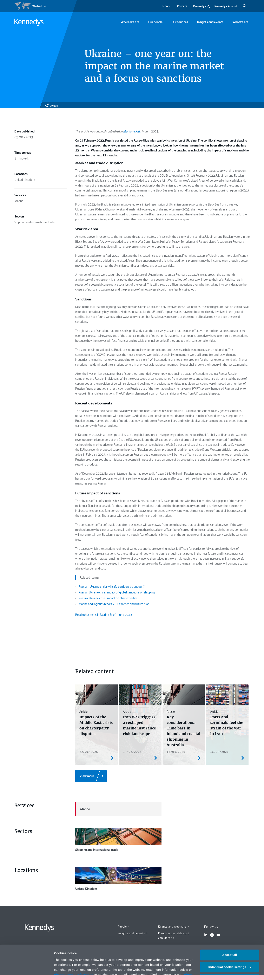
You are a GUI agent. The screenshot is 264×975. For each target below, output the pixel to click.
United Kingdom (118, 879)
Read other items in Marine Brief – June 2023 (103, 614)
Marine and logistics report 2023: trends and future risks (114, 604)
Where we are (130, 22)
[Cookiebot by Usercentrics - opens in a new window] (27, 967)
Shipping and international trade (118, 840)
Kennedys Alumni (225, 6)
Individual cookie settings (229, 943)
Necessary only (229, 955)
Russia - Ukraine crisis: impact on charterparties (108, 598)
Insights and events (210, 22)
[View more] (91, 776)
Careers (182, 6)
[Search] (244, 6)
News (166, 6)
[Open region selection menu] (30, 6)
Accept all (229, 931)
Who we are (240, 22)
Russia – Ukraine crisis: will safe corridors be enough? (112, 586)
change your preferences (73, 950)
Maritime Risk (132, 131)
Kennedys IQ (201, 6)
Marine (82, 809)
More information (67, 967)
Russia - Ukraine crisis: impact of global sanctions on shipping (117, 592)
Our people (155, 22)
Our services (180, 22)
